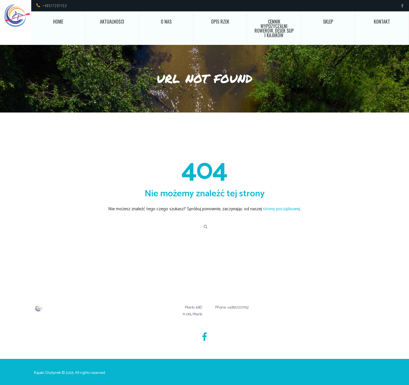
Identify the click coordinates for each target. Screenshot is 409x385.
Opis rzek (220, 21)
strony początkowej (281, 209)
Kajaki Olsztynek (47, 373)
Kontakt (382, 21)
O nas (166, 21)
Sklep (328, 21)
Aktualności (112, 21)
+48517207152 (55, 5)
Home (58, 21)
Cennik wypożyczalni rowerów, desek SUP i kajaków (274, 28)
